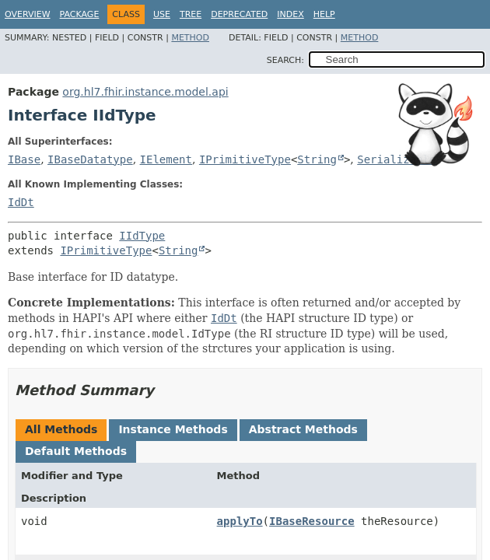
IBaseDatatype (90, 159)
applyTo (240, 521)
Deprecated (239, 14)
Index (290, 14)
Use (161, 14)
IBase (24, 159)
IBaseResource (312, 521)
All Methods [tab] (61, 429)
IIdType (142, 235)
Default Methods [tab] (76, 451)
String (317, 159)
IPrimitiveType (245, 159)
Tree (190, 14)
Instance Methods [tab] (172, 429)
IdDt (21, 202)
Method (190, 38)
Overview (28, 14)
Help (324, 14)
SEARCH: (285, 60)
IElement (166, 159)
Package (80, 14)
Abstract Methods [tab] (303, 429)
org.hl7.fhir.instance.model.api (145, 92)
